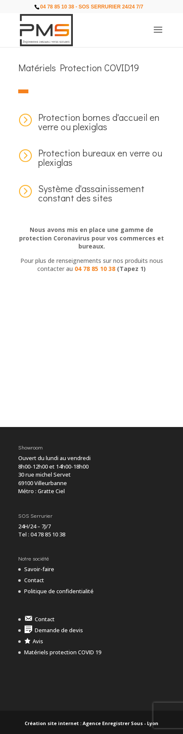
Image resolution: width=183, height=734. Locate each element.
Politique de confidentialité (59, 591)
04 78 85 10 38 (95, 269)
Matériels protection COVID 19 (62, 652)
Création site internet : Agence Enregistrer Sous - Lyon (91, 723)
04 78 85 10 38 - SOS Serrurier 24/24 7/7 (91, 7)
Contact (34, 580)
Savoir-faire (39, 569)
